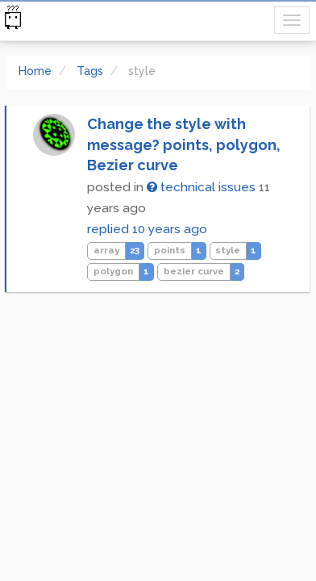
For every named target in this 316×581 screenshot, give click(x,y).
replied (147, 229)
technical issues (201, 187)
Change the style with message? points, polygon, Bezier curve (184, 144)
